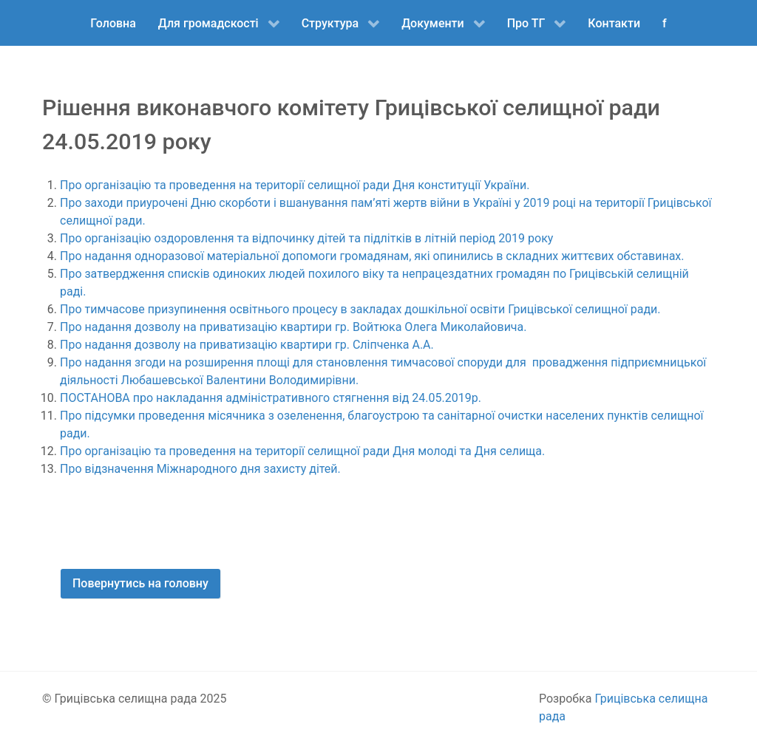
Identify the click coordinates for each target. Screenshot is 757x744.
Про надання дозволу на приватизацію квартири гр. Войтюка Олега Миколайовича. (293, 327)
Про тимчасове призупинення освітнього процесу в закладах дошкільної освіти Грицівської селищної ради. (360, 309)
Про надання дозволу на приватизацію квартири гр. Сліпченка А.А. (247, 345)
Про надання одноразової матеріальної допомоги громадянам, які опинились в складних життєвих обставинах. (372, 256)
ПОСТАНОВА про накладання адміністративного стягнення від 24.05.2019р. (270, 398)
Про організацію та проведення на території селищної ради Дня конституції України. (294, 185)
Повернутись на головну (140, 583)
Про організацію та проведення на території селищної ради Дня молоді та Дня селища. (302, 451)
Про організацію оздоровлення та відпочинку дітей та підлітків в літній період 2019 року (306, 238)
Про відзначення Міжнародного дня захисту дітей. (200, 469)
